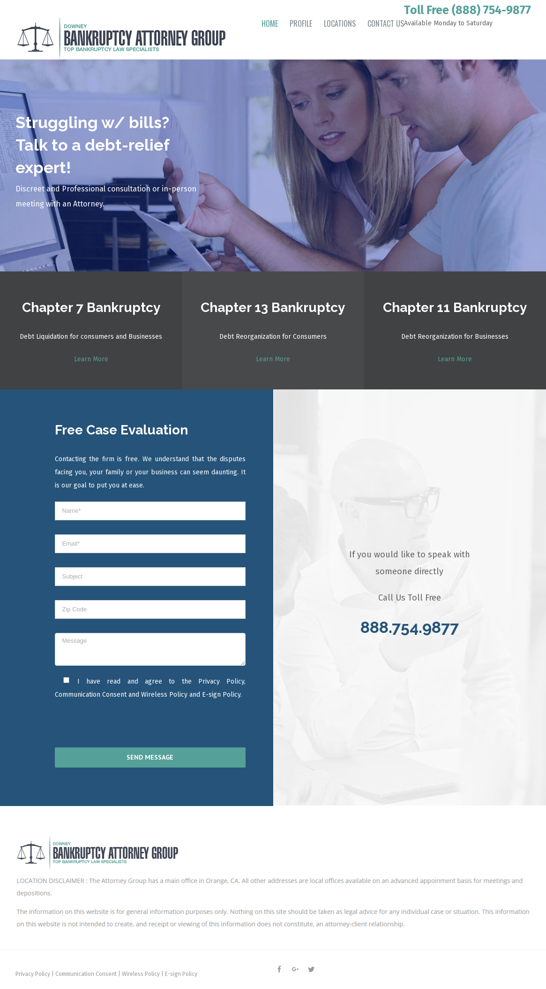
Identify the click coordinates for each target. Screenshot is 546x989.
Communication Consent (91, 695)
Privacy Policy (221, 681)
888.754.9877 (409, 627)
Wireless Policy (164, 695)
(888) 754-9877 (491, 10)
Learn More (91, 359)
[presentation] (115, 726)
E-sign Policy (221, 695)
